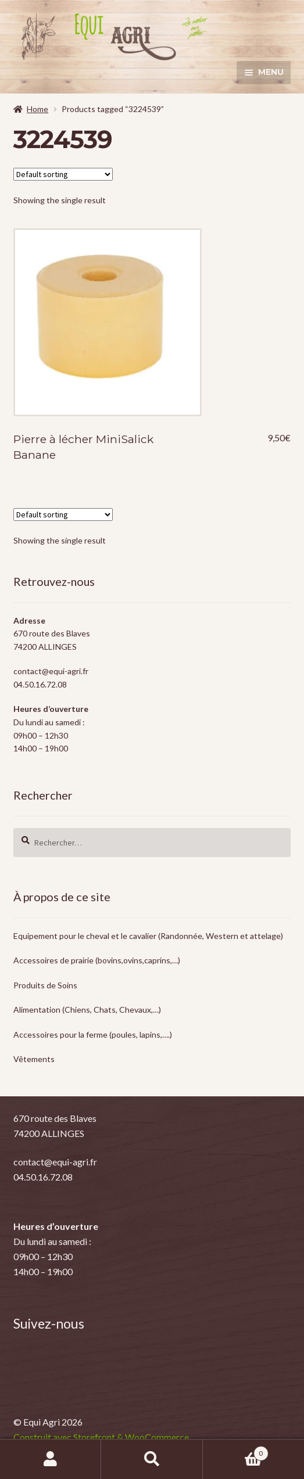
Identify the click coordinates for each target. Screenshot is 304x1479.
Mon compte (50, 1459)
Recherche (151, 1459)
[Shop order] (63, 174)
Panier (236, 1451)
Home (37, 109)
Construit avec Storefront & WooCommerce (101, 1436)
